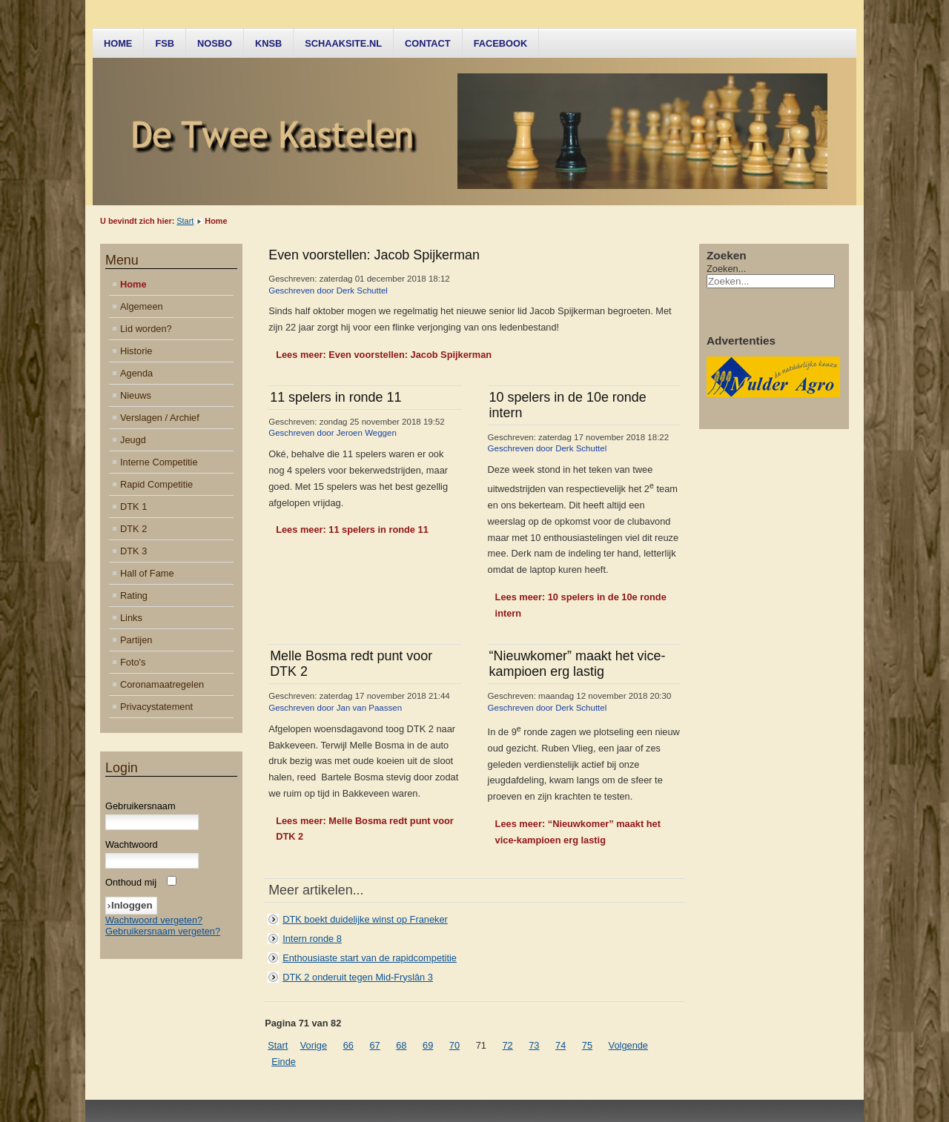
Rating (134, 595)
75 (587, 1045)
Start (185, 220)
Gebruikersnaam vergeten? (162, 931)
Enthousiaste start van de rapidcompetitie (369, 957)
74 (560, 1045)
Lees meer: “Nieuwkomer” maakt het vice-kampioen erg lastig (578, 832)
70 (454, 1045)
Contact (428, 43)
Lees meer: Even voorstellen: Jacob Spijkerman (384, 354)
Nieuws (135, 395)
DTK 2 (133, 528)
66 (348, 1045)
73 (534, 1045)
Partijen (136, 639)
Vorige (313, 1045)
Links (131, 617)
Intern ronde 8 (312, 938)
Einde (283, 1061)
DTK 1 (133, 506)
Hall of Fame (147, 573)
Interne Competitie (159, 462)
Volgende (628, 1045)
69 (428, 1045)
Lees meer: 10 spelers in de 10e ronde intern (581, 605)
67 (374, 1045)
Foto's (132, 662)
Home (118, 43)
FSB (164, 43)
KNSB (268, 43)
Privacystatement (156, 706)
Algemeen (141, 306)
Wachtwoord (131, 844)
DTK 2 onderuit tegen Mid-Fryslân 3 (357, 977)
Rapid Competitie (156, 484)
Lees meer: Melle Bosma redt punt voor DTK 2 (365, 829)
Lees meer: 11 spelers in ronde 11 (352, 529)
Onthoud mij (130, 882)
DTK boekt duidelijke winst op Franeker (365, 919)
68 (401, 1045)
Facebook (501, 43)
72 (507, 1045)
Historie (136, 350)
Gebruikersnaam (140, 805)
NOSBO (214, 43)
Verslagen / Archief (159, 417)
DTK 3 (133, 551)
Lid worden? (146, 328)
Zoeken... (726, 268)
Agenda (136, 373)
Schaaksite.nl (343, 43)
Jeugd (133, 439)
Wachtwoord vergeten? (153, 920)
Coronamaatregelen (162, 684)
